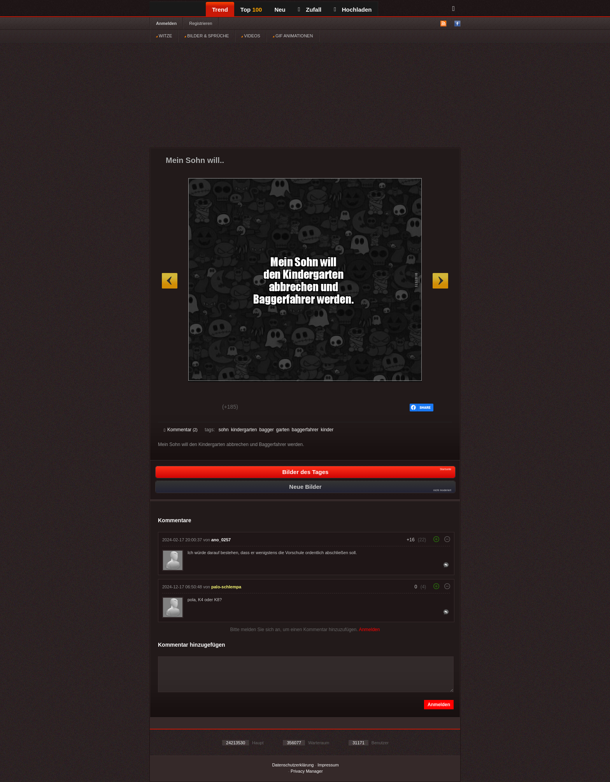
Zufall (309, 9)
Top (251, 9)
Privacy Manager (307, 771)
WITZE (164, 35)
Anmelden (166, 23)
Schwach (201, 408)
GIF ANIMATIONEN (293, 35)
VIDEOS (250, 35)
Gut (172, 408)
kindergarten (244, 429)
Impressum (327, 765)
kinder (327, 429)
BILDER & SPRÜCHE (206, 35)
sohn (224, 429)
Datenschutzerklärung (293, 765)
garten (282, 429)
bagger (266, 429)
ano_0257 (221, 539)
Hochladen (353, 9)
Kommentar (181, 429)
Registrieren (200, 23)
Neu (279, 9)
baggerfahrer (305, 429)
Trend (220, 9)
